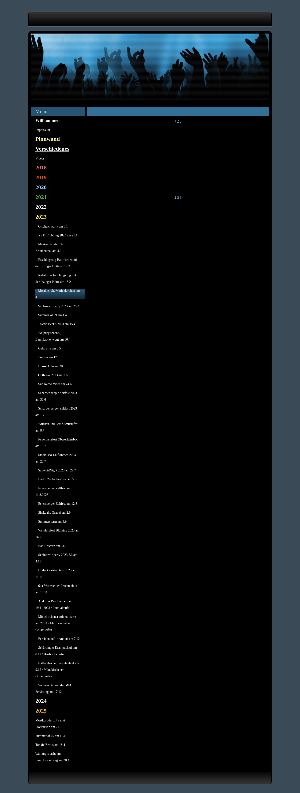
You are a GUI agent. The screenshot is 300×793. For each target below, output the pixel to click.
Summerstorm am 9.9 (52, 521)
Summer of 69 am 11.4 (50, 736)
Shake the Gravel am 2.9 (54, 512)
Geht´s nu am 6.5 (49, 348)
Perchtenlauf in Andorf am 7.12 (59, 639)
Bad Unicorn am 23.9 (52, 546)
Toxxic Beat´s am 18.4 (50, 745)
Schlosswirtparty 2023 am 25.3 (58, 306)
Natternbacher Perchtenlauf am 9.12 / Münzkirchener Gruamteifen (57, 669)
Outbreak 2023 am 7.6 (53, 375)
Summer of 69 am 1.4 (52, 315)
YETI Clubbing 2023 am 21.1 (58, 235)
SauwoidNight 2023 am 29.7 (57, 470)
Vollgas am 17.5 (48, 357)
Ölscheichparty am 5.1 (53, 226)
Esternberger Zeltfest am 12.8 (57, 503)
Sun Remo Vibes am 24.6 (54, 384)
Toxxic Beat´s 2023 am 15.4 (56, 324)
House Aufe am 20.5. (52, 366)
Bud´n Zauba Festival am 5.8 (57, 479)
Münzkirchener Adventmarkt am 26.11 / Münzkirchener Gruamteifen (55, 623)
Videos (40, 158)
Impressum (42, 130)
